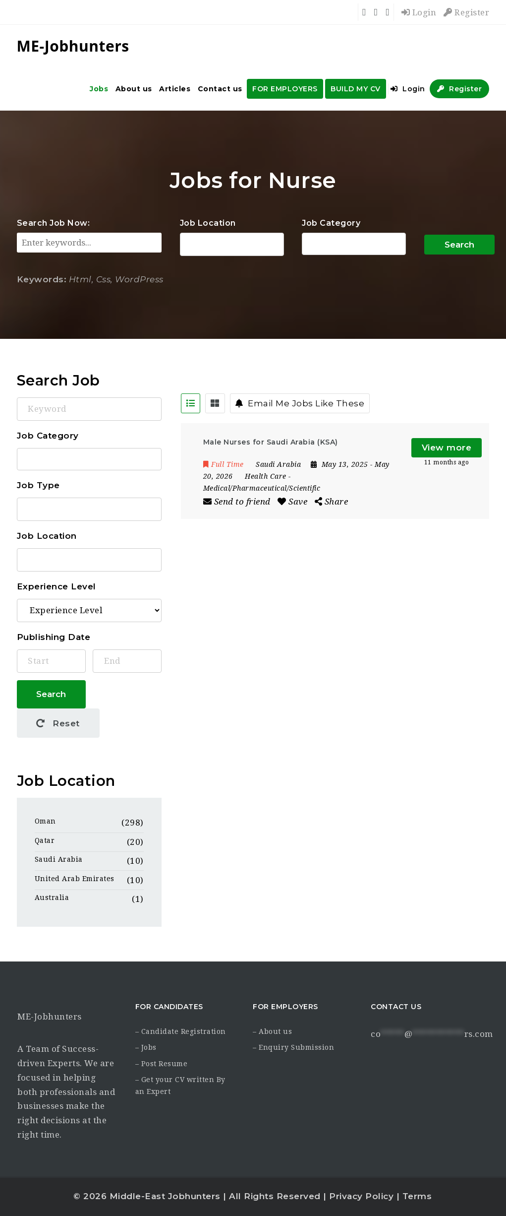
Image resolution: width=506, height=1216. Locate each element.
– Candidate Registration (180, 1031)
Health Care (265, 476)
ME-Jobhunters (49, 1017)
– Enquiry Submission (293, 1047)
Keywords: (42, 279)
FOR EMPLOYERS (285, 88)
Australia (52, 897)
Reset (58, 723)
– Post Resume (161, 1064)
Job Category (331, 223)
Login (419, 12)
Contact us (220, 88)
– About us (272, 1031)
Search (459, 245)
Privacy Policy (361, 1196)
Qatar (45, 840)
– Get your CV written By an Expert (180, 1085)
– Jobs (146, 1047)
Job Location (208, 223)
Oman (45, 821)
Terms (417, 1196)
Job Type (38, 485)
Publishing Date (54, 637)
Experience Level (56, 586)
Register (466, 12)
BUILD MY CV (356, 88)
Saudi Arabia (59, 859)
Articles (174, 88)
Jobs (99, 88)
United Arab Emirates (74, 879)
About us (133, 88)
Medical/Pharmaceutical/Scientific (262, 488)
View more (447, 447)
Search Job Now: (53, 223)
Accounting (354, 244)
